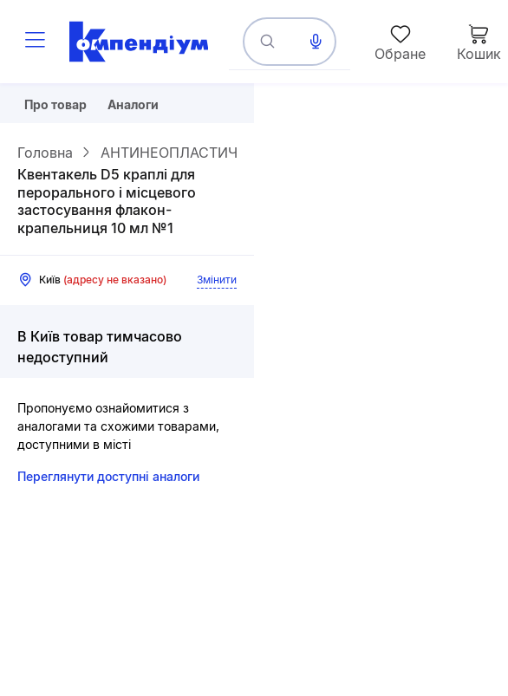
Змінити (217, 279)
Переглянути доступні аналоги (108, 476)
